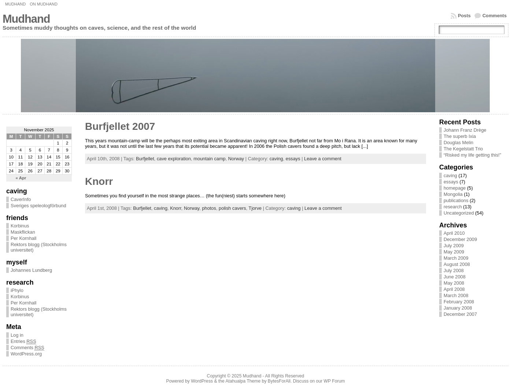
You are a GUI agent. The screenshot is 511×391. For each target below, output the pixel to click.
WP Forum (334, 381)
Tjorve (255, 208)
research (453, 206)
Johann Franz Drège (465, 130)
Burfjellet (145, 158)
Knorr (99, 181)
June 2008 (455, 276)
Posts (464, 15)
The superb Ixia (460, 136)
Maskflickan (23, 232)
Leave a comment (322, 158)
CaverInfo (21, 199)
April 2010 (454, 233)
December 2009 (460, 239)
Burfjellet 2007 (120, 126)
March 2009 (456, 258)
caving (276, 158)
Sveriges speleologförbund (38, 205)
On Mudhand (44, 4)
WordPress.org (26, 354)
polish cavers (232, 208)
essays (293, 158)
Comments (494, 15)
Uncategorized (459, 213)
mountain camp (209, 158)
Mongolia (453, 194)
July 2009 (454, 245)
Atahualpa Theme (243, 381)
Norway (236, 158)
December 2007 (460, 314)
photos (209, 208)
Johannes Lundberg (31, 270)
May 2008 (454, 283)
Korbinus (20, 226)
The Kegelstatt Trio (463, 148)
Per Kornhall (23, 238)
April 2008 (454, 289)
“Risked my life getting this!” (472, 155)
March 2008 (456, 295)
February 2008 (459, 301)
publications (456, 200)
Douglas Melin (458, 142)
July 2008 (454, 270)
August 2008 (457, 264)
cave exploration (174, 158)
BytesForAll (279, 381)
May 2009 (454, 252)
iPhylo (17, 290)
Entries (23, 341)
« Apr (21, 178)
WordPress (202, 381)
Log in (17, 335)
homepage (455, 188)
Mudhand (15, 4)
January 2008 (458, 308)
